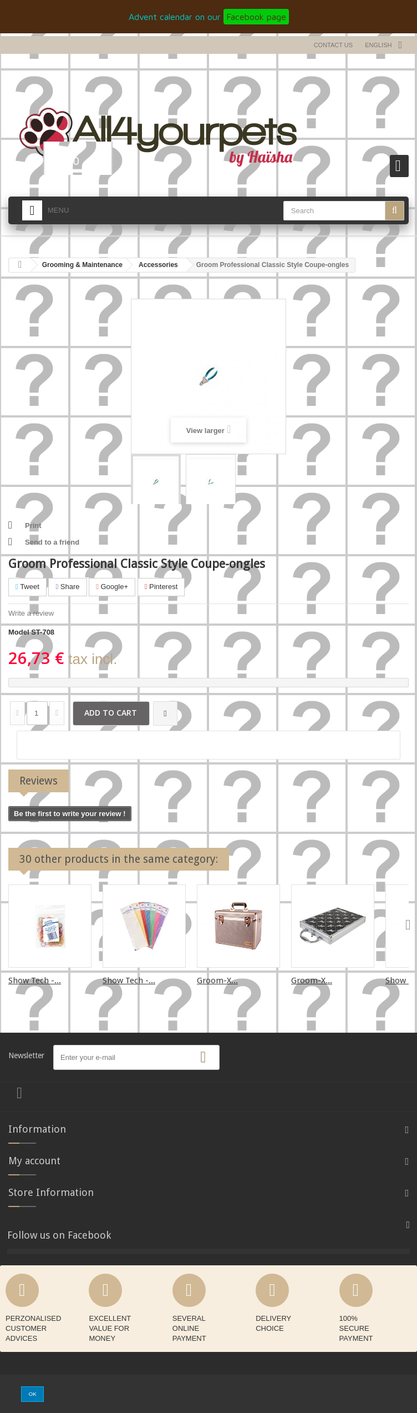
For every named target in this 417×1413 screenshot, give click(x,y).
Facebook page (256, 17)
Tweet (27, 586)
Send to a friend (52, 542)
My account (34, 1160)
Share (67, 586)
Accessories (158, 265)
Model (18, 632)
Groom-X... (217, 980)
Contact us (333, 45)
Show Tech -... (34, 980)
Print (33, 525)
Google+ (112, 586)
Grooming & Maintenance (82, 265)
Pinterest (161, 586)
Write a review (31, 613)
